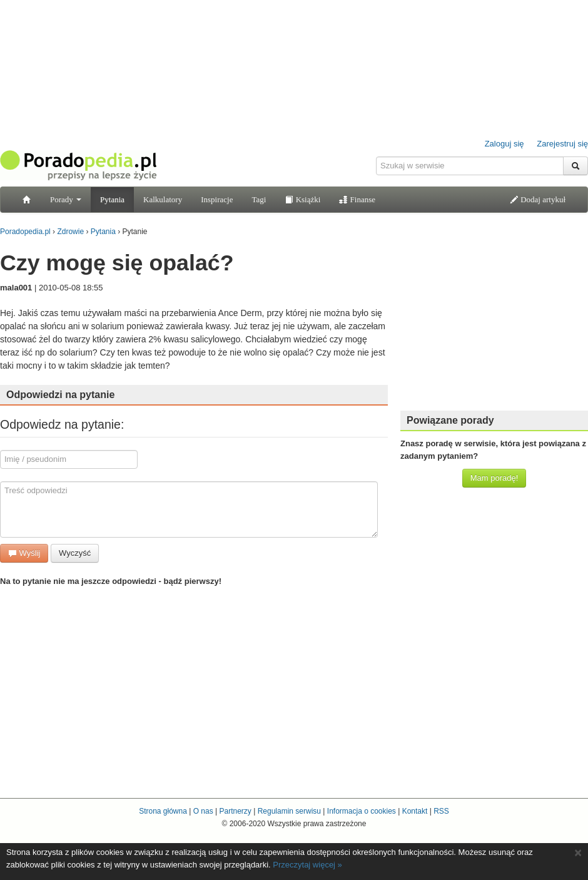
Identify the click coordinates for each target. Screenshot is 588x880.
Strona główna (163, 811)
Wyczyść (75, 553)
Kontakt (415, 811)
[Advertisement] (294, 681)
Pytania (112, 199)
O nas (203, 811)
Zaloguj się (504, 143)
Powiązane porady (450, 420)
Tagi (258, 199)
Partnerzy (235, 811)
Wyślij (24, 553)
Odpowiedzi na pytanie (60, 394)
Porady (65, 199)
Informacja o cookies (361, 811)
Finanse (357, 199)
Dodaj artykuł (537, 199)
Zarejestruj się (562, 143)
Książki (302, 199)
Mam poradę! (494, 478)
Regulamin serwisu (289, 811)
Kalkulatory (162, 199)
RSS (441, 811)
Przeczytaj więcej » (307, 864)
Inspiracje (217, 199)
